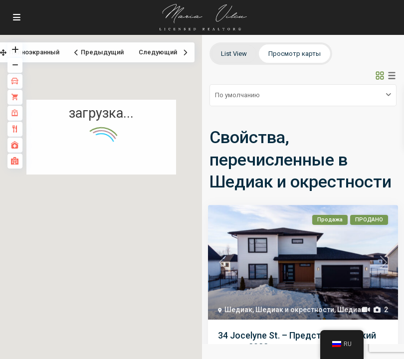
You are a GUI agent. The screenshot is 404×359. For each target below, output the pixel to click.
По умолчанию (237, 95)
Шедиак (238, 310)
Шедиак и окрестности (294, 310)
